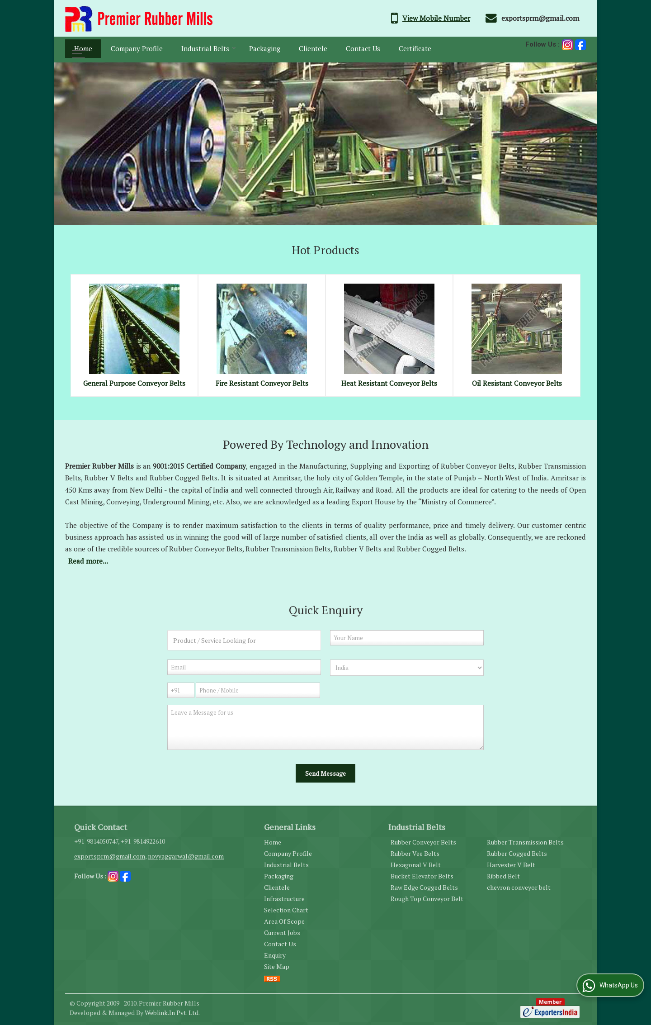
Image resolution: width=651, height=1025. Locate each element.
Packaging (264, 48)
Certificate (415, 48)
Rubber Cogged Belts (517, 853)
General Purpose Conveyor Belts (134, 383)
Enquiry (275, 955)
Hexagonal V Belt (416, 864)
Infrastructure (284, 898)
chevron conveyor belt (519, 887)
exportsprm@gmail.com (540, 18)
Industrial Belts (208, 48)
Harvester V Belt (511, 864)
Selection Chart (286, 910)
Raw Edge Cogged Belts (424, 887)
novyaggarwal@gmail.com (186, 856)
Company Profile (137, 48)
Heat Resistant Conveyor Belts (389, 383)
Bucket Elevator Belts (422, 876)
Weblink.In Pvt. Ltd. (172, 1012)
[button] (436, 18)
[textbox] (244, 640)
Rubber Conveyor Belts (423, 842)
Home (83, 48)
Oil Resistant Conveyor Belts (517, 383)
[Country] (407, 668)
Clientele (313, 48)
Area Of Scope (284, 921)
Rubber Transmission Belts (525, 842)
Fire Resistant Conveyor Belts (262, 383)
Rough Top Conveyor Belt (427, 898)
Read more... (88, 560)
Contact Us (363, 48)
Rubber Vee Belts (415, 853)
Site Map (276, 966)
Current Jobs (282, 932)
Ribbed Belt (503, 876)
